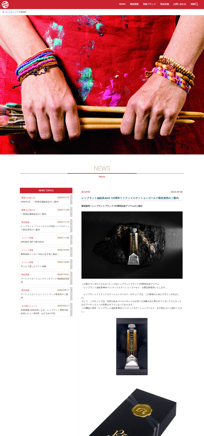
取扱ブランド (149, 4)
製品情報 (134, 4)
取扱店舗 (164, 4)
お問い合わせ (179, 4)
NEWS (122, 4)
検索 (195, 4)
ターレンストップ (10, 12)
